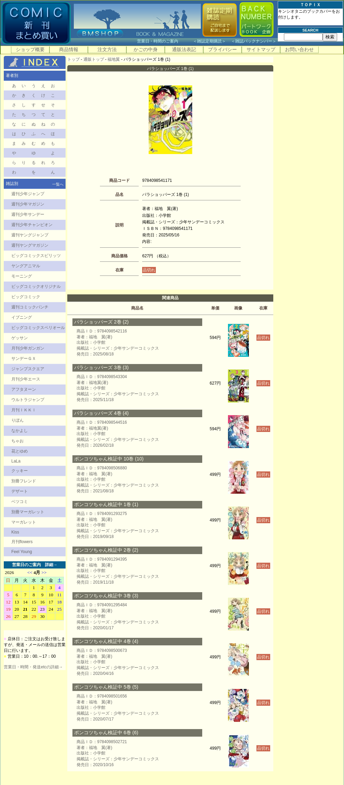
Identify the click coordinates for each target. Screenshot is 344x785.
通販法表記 (184, 49)
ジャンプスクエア (27, 368)
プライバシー (222, 49)
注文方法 (107, 49)
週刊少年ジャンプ (27, 193)
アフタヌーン (23, 389)
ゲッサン (19, 338)
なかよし (19, 430)
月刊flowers (22, 541)
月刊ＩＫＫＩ (23, 410)
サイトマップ (260, 49)
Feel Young (21, 551)
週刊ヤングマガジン (29, 245)
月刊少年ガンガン (27, 348)
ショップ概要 (30, 49)
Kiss (15, 532)
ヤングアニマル (25, 265)
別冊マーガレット (27, 511)
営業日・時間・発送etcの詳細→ (33, 667)
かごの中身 (146, 49)
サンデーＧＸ (23, 358)
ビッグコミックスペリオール (38, 327)
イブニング (21, 317)
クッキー (19, 470)
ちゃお (17, 440)
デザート (19, 491)
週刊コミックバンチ (29, 307)
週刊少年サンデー (27, 214)
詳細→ (51, 564)
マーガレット (23, 522)
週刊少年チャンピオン (32, 224)
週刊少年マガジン (27, 204)
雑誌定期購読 (209, 41)
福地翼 (113, 59)
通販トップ (93, 59)
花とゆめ (19, 451)
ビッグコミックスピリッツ (36, 255)
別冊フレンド (23, 481)
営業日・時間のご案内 (164, 41)
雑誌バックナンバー (253, 41)
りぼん (17, 420)
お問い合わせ (299, 49)
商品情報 (68, 49)
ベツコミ (19, 501)
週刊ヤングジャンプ (29, 235)
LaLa (16, 461)
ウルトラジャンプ (27, 399)
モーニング (21, 276)
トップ (73, 59)
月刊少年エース (25, 379)
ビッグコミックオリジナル (36, 286)
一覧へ (58, 184)
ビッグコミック (25, 296)
